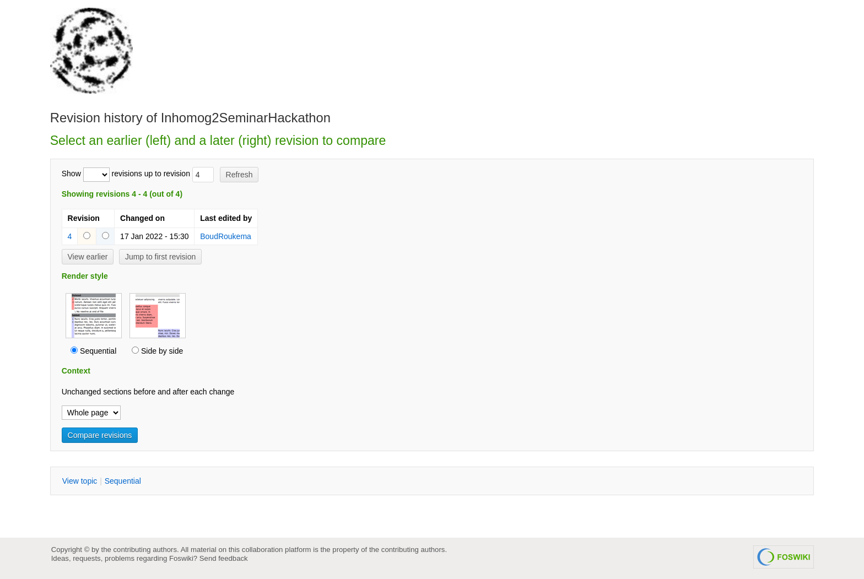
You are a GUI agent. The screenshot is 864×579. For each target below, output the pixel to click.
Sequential (98, 351)
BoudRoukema (225, 236)
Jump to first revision (160, 256)
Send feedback (223, 558)
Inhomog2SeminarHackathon (246, 117)
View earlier (88, 256)
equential (123, 481)
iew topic (80, 481)
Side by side (162, 351)
